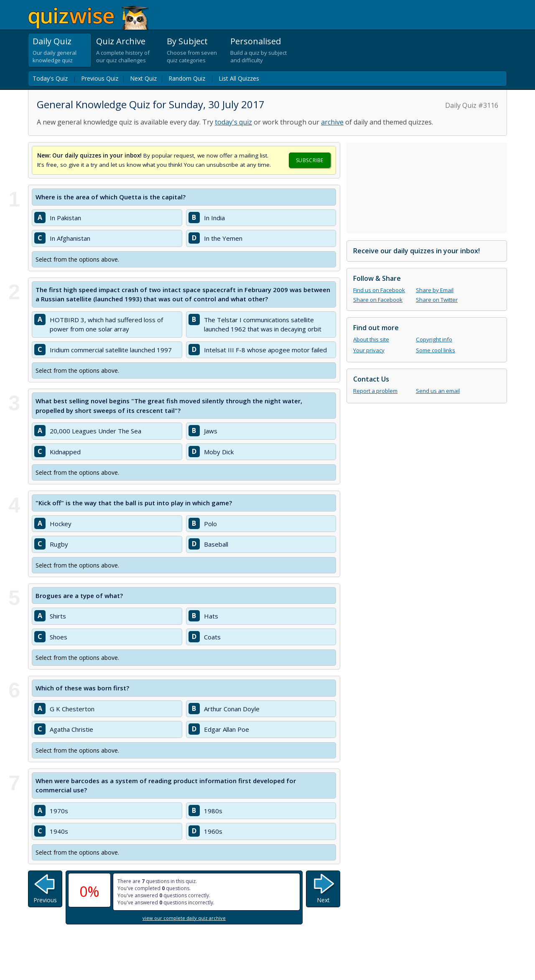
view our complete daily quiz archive (184, 918)
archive (332, 122)
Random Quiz (186, 78)
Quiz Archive (120, 41)
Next (323, 900)
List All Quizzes (239, 78)
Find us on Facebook (379, 290)
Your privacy (369, 350)
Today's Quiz (50, 78)
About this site (371, 339)
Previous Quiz (99, 78)
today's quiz (233, 122)
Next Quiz (143, 78)
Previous (45, 900)
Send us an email (438, 391)
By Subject (187, 41)
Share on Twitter (437, 299)
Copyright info (434, 339)
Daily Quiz (52, 41)
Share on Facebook (378, 299)
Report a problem (375, 391)
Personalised (255, 41)
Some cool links (435, 350)
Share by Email (434, 290)
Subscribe (310, 160)
